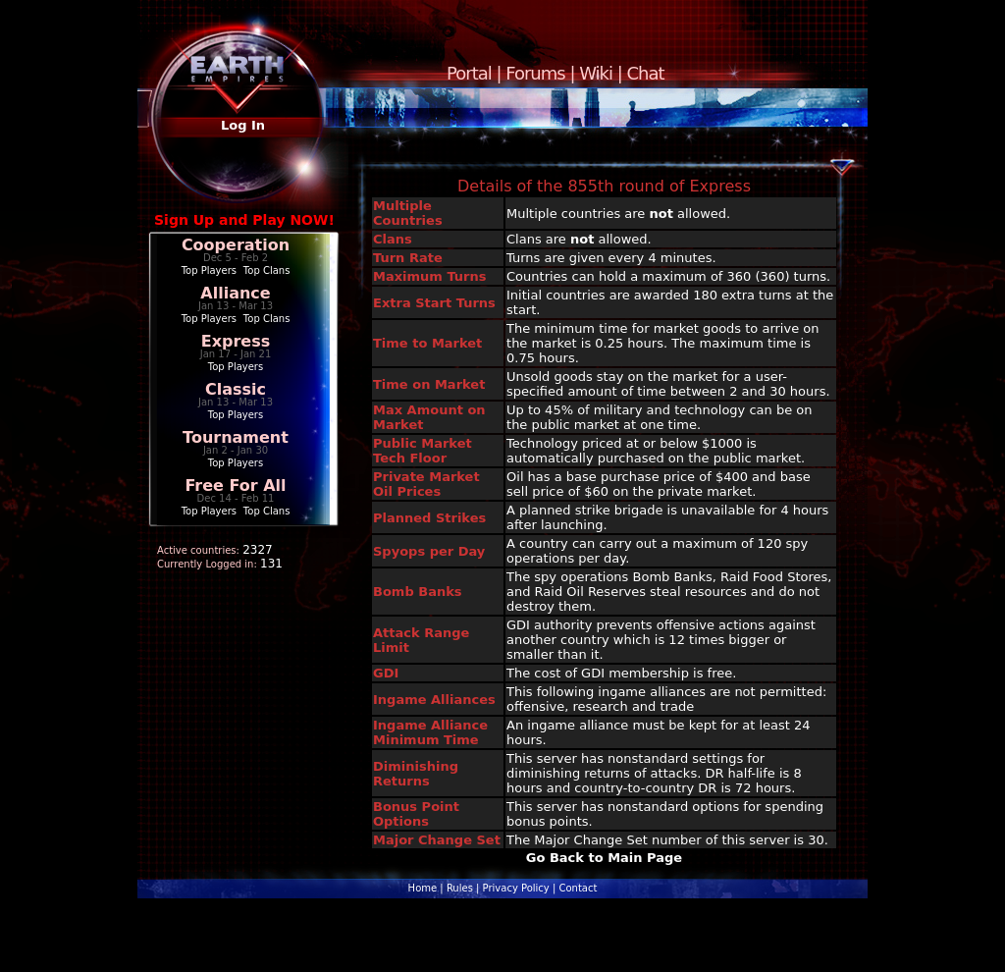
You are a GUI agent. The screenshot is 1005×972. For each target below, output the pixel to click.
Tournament (236, 437)
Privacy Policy (516, 888)
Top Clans (267, 270)
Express (236, 341)
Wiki (595, 73)
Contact (577, 888)
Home (423, 888)
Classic (235, 389)
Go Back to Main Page (604, 857)
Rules (460, 888)
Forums (534, 73)
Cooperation (236, 245)
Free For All (235, 485)
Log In (243, 125)
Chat (645, 73)
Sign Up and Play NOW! (244, 220)
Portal (469, 73)
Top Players (209, 270)
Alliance (235, 293)
